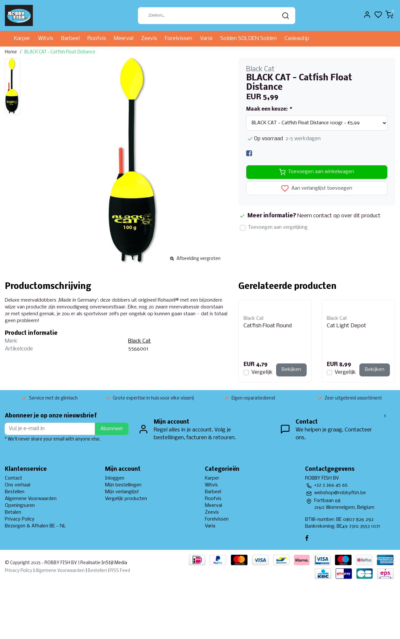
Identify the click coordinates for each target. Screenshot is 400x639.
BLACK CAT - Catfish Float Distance (59, 52)
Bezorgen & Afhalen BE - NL (35, 526)
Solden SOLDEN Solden (248, 38)
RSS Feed (120, 570)
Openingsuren (20, 505)
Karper (22, 38)
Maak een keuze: (268, 109)
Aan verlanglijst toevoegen (316, 188)
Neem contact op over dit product (338, 216)
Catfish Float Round (268, 326)
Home (11, 52)
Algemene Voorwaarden (31, 498)
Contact (13, 478)
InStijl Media (113, 563)
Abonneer (111, 428)
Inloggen (114, 478)
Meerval (123, 38)
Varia (206, 38)
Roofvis (96, 38)
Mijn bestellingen (123, 485)
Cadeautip (297, 38)
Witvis (45, 38)
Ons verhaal (17, 485)
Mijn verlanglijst (122, 492)
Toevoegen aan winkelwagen (316, 172)
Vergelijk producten (126, 498)
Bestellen (14, 492)
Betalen (13, 512)
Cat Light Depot (346, 326)
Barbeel (70, 38)
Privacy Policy (19, 519)
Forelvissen (178, 38)
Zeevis (149, 38)
